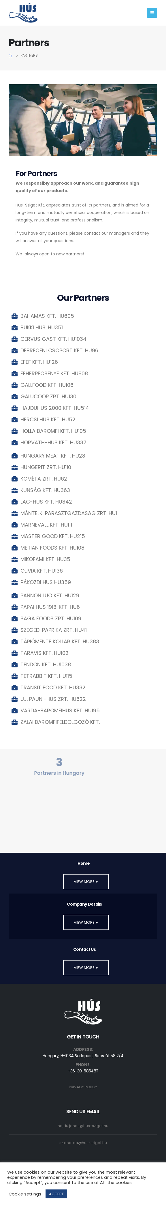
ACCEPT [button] (56, 1194)
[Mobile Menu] (152, 13)
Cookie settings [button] (25, 1194)
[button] (86, 881)
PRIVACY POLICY (83, 1086)
